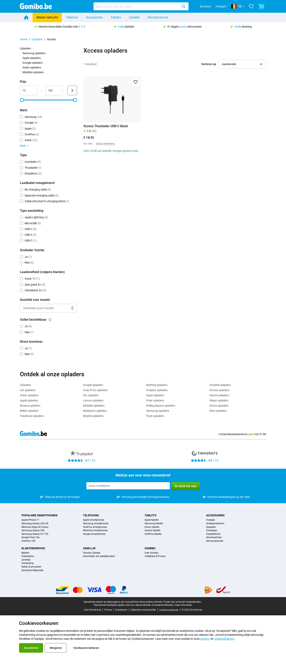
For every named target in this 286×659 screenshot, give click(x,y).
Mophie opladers (93, 416)
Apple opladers (31, 58)
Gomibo (150, 548)
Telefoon (72, 17)
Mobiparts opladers (95, 410)
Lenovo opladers (93, 400)
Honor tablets (152, 527)
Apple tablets (152, 520)
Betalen (25, 553)
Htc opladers (91, 395)
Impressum (121, 609)
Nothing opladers (156, 385)
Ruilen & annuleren (31, 567)
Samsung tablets (154, 523)
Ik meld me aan (186, 486)
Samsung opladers (33, 53)
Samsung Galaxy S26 (32, 530)
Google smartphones (94, 534)
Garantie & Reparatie (32, 570)
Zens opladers (218, 410)
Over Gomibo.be (92, 609)
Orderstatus (27, 556)
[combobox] (141, 6)
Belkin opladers (29, 410)
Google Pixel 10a (30, 537)
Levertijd (25, 560)
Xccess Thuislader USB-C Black (105, 126)
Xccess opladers (219, 390)
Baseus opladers (30, 405)
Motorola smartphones (95, 530)
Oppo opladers (155, 395)
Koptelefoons (213, 534)
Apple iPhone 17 (30, 520)
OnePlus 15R (28, 541)
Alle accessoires (214, 541)
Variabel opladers (220, 385)
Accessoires (94, 17)
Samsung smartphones (95, 523)
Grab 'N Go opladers (95, 390)
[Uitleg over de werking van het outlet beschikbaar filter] (49, 319)
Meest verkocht (47, 17)
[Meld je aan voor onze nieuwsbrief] (128, 485)
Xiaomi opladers (219, 395)
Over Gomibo (151, 553)
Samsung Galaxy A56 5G (34, 523)
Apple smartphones (93, 520)
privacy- (205, 638)
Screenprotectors (215, 523)
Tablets (116, 17)
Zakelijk (134, 17)
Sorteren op (208, 64)
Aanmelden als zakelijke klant (99, 556)
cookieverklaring (224, 638)
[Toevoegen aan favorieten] (136, 82)
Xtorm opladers (218, 405)
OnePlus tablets (153, 534)
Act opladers (27, 390)
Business (205, 6)
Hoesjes (210, 520)
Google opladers (32, 62)
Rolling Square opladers (160, 405)
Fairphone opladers (32, 416)
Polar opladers (155, 400)
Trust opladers (155, 416)
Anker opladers (31, 67)
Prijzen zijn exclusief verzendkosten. (182, 601)
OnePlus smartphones (95, 527)
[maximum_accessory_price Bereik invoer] (54, 90)
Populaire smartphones (39, 515)
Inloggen (221, 6)
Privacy (108, 609)
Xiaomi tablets (152, 530)
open (251, 434)
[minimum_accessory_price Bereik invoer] (28, 90)
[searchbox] (137, 6)
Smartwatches (214, 537)
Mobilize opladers (33, 72)
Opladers (37, 39)
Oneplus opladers (157, 390)
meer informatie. (183, 605)
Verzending (27, 563)
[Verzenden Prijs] (72, 90)
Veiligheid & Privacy (155, 556)
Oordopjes (211, 530)
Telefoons (91, 515)
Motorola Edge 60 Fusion (34, 527)
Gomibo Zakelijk (91, 553)
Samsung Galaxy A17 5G (34, 534)
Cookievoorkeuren (169, 610)
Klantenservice (158, 17)
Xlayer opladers (218, 400)
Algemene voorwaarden (143, 609)
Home (23, 39)
